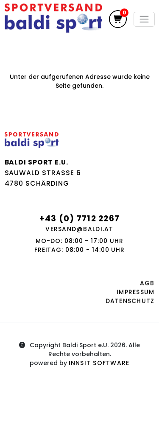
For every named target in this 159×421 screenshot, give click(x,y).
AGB (147, 285)
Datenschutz (130, 302)
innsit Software (99, 363)
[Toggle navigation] (144, 19)
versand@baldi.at (79, 229)
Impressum (135, 294)
